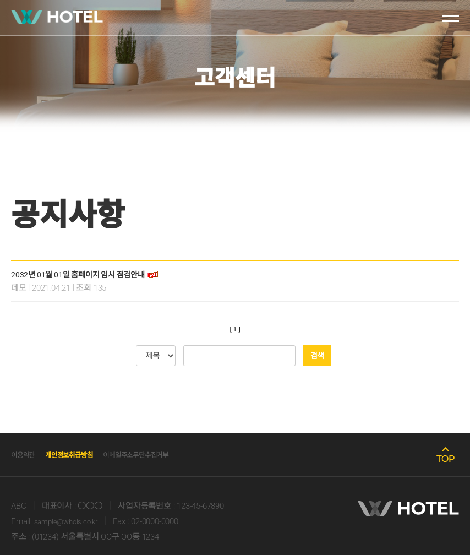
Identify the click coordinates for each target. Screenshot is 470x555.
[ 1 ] (235, 329)
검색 (317, 355)
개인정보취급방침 (86, 454)
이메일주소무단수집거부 (174, 454)
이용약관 (27, 454)
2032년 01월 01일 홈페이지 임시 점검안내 (88, 274)
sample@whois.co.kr (70, 521)
